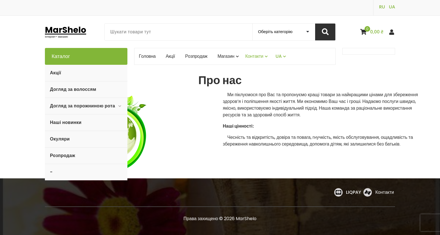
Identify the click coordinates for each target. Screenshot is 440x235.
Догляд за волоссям (73, 89)
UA (392, 7)
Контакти (384, 192)
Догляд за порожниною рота (82, 106)
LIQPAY (353, 192)
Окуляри (60, 139)
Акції (55, 73)
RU (382, 7)
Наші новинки (65, 122)
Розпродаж (62, 155)
